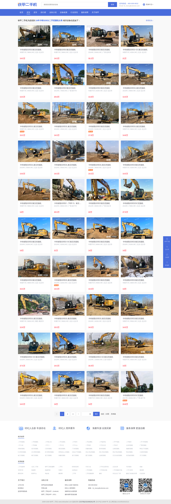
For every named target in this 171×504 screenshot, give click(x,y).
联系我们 (21, 488)
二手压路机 (62, 442)
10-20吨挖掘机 (35, 452)
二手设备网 (21, 467)
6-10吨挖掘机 (22, 452)
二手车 (61, 467)
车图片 (61, 470)
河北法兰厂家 (117, 473)
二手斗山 (74, 445)
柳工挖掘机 (34, 455)
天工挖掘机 (143, 455)
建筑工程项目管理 (131, 473)
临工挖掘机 (21, 455)
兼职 (100, 473)
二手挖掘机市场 (117, 470)
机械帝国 (47, 470)
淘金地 (47, 473)
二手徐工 (115, 445)
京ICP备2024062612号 (87, 502)
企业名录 (115, 467)
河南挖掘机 (21, 448)
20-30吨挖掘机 (49, 452)
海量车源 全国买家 (71, 491)
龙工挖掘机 (48, 455)
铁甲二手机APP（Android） (50, 491)
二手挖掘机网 (90, 473)
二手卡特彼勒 (144, 442)
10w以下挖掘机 (76, 452)
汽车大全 (88, 467)
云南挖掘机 (116, 448)
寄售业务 (44, 488)
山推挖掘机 (102, 455)
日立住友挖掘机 (117, 455)
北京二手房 (34, 467)
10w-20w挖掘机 (90, 452)
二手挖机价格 (103, 470)
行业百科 (142, 473)
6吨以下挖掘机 (144, 448)
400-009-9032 (92, 485)
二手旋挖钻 (102, 442)
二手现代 (88, 445)
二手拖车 (129, 442)
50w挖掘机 (129, 452)
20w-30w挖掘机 (104, 452)
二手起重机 (89, 442)
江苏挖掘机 (48, 448)
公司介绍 (21, 485)
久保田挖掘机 (144, 452)
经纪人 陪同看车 (70, 488)
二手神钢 (34, 445)
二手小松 (20, 445)
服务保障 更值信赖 (71, 494)
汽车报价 (129, 467)
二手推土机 (48, 442)
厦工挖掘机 (89, 455)
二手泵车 (74, 442)
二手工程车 (129, 470)
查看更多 (149, 20)
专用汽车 (20, 470)
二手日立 (61, 445)
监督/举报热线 (22, 491)
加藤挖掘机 (62, 455)
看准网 (142, 470)
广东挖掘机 (75, 448)
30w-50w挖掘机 (117, 452)
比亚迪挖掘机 (130, 455)
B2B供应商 (75, 467)
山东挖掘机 (129, 445)
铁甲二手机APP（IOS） (49, 494)
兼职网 (61, 473)
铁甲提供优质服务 (47, 485)
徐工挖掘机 (75, 455)
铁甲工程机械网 (49, 467)
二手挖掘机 (21, 442)
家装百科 (20, 473)
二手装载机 (34, 442)
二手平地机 (116, 442)
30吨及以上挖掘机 (64, 452)
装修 (141, 467)
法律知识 (74, 470)
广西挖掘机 (143, 445)
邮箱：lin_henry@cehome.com (98, 488)
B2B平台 (34, 473)
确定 (96, 414)
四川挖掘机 (34, 448)
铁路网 (33, 470)
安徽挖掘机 (89, 448)
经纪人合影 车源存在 (71, 485)
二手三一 (47, 445)
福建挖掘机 (129, 448)
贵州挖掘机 (102, 448)
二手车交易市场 (104, 467)
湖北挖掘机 (62, 448)
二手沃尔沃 (102, 445)
